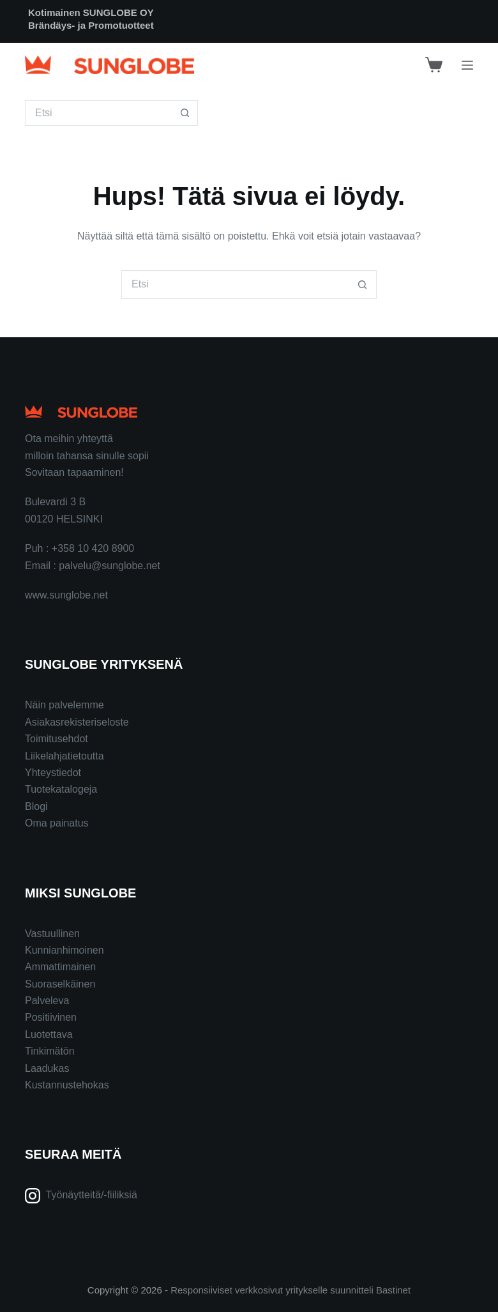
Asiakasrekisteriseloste (77, 722)
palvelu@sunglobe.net (109, 565)
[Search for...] (98, 113)
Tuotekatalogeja (61, 789)
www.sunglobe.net (66, 595)
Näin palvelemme (64, 704)
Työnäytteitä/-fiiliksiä (91, 1194)
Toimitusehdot (56, 738)
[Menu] (467, 65)
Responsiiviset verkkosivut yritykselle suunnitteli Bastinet (290, 1290)
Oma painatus (57, 823)
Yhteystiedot (53, 772)
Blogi (36, 806)
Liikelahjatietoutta (64, 756)
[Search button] (185, 113)
